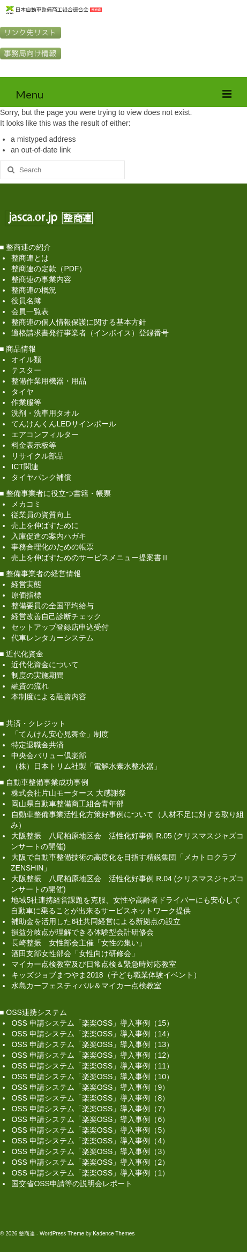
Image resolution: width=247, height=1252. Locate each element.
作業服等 (26, 402)
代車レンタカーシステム (52, 637)
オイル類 (26, 359)
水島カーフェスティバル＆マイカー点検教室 (86, 985)
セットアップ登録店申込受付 (60, 627)
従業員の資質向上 (41, 514)
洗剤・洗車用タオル (45, 413)
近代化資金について (45, 664)
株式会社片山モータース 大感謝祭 (68, 793)
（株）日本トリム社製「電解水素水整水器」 (86, 766)
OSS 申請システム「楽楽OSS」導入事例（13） (92, 1044)
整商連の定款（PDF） (48, 268)
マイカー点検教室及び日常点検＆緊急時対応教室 (93, 964)
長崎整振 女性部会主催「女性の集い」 (78, 942)
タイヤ (22, 391)
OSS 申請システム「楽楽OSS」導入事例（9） (90, 1087)
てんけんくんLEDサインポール (63, 423)
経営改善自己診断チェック (56, 616)
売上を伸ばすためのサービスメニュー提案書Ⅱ (90, 557)
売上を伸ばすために (45, 525)
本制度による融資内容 (48, 696)
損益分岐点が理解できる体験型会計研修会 (82, 932)
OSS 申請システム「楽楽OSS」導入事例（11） (92, 1066)
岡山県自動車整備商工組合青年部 (67, 803)
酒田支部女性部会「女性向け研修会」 (75, 953)
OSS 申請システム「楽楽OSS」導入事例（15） (92, 1023)
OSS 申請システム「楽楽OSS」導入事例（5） (90, 1130)
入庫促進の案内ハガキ (48, 536)
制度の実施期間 (37, 675)
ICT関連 (25, 466)
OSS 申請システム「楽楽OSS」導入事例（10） (92, 1076)
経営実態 (26, 584)
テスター (26, 370)
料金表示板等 (33, 445)
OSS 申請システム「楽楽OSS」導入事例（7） (90, 1108)
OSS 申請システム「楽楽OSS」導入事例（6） (90, 1119)
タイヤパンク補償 (41, 477)
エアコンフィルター (45, 434)
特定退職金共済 (37, 744)
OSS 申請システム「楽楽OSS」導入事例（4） (90, 1140)
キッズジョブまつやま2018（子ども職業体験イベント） (105, 975)
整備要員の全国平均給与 (52, 605)
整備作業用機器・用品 (48, 381)
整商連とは (30, 258)
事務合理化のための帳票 (52, 547)
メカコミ (26, 504)
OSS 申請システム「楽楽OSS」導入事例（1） (90, 1173)
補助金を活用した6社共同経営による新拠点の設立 (96, 921)
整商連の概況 (33, 290)
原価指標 (26, 595)
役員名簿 (26, 300)
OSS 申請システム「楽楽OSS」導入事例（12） (92, 1055)
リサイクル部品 (37, 456)
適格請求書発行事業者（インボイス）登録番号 (90, 333)
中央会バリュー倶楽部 (48, 755)
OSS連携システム (36, 1012)
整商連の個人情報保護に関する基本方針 (78, 322)
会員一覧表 (30, 311)
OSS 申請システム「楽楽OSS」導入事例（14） (92, 1033)
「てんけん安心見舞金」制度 (60, 734)
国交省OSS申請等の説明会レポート (71, 1183)
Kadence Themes (113, 1233)
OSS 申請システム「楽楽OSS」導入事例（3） (90, 1151)
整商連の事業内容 (41, 279)
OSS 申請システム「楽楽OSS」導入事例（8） (90, 1098)
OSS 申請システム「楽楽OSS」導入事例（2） (90, 1162)
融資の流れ (30, 686)
